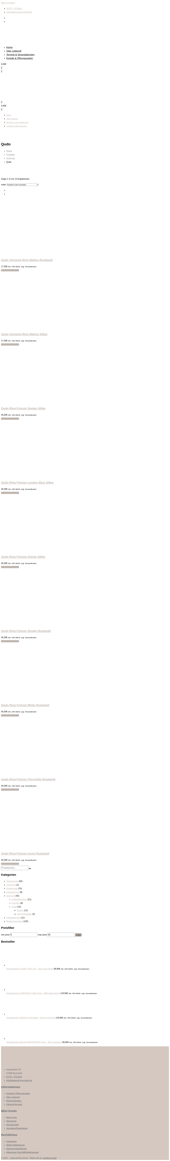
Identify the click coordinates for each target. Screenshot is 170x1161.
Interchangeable (24, 914)
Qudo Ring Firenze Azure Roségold (25, 853)
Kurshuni (16, 903)
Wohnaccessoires (14, 921)
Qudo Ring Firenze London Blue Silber (27, 482)
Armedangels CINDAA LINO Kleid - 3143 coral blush (30, 1018)
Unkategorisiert (13, 918)
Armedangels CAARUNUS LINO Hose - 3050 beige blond (33, 993)
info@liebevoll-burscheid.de (19, 12)
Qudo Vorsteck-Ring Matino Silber (24, 334)
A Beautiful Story (19, 899)
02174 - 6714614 (14, 8)
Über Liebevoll (13, 51)
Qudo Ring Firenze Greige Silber (23, 556)
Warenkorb (11, 1121)
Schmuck (10, 896)
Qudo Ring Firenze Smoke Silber (23, 408)
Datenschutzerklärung (16, 1149)
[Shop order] (23, 185)
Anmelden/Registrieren (17, 1128)
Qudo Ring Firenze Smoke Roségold (26, 631)
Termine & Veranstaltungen (20, 54)
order (3, 185)
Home (9, 47)
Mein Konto (11, 1117)
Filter (78, 935)
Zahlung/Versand (14, 1104)
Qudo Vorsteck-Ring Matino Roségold (27, 260)
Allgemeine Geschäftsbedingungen (22, 1152)
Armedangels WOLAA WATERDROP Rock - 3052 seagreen (34, 1042)
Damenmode (12, 881)
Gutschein (11, 885)
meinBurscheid (49, 1158)
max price (42, 935)
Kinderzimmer (12, 892)
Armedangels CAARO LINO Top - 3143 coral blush (29, 969)
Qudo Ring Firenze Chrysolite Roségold (28, 779)
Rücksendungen (13, 1101)
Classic (20, 910)
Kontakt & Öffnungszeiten (19, 58)
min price (5, 935)
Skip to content (8, 3)
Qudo (14, 907)
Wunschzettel (12, 1125)
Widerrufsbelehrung (15, 1145)
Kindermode (12, 888)
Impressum (11, 1141)
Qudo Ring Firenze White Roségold (25, 705)
